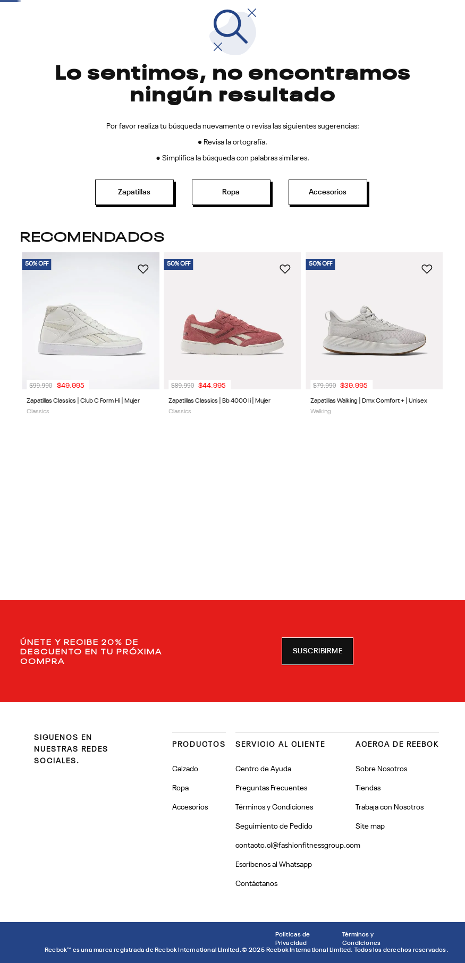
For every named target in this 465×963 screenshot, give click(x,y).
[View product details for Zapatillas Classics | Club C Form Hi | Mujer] (90, 405)
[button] (318, 651)
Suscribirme (318, 651)
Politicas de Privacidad (292, 939)
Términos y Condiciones (361, 939)
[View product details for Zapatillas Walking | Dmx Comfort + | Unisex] (374, 405)
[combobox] (345, 59)
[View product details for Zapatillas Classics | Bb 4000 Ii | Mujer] (232, 405)
